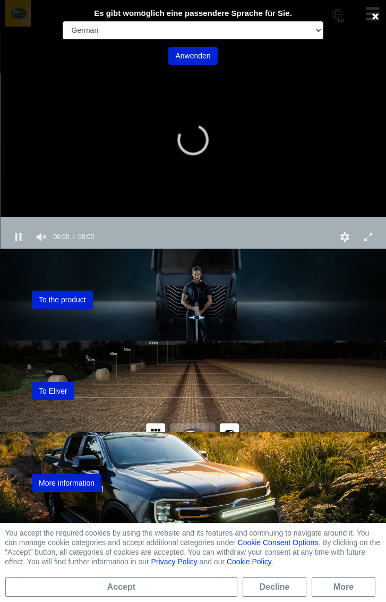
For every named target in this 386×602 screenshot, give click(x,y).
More (343, 586)
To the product (62, 299)
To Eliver (53, 391)
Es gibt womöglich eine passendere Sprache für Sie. (193, 13)
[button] (193, 139)
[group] (41, 237)
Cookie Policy (249, 561)
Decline (275, 586)
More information (67, 483)
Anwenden (192, 56)
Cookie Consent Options (278, 542)
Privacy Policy (174, 561)
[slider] (193, 221)
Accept (121, 586)
